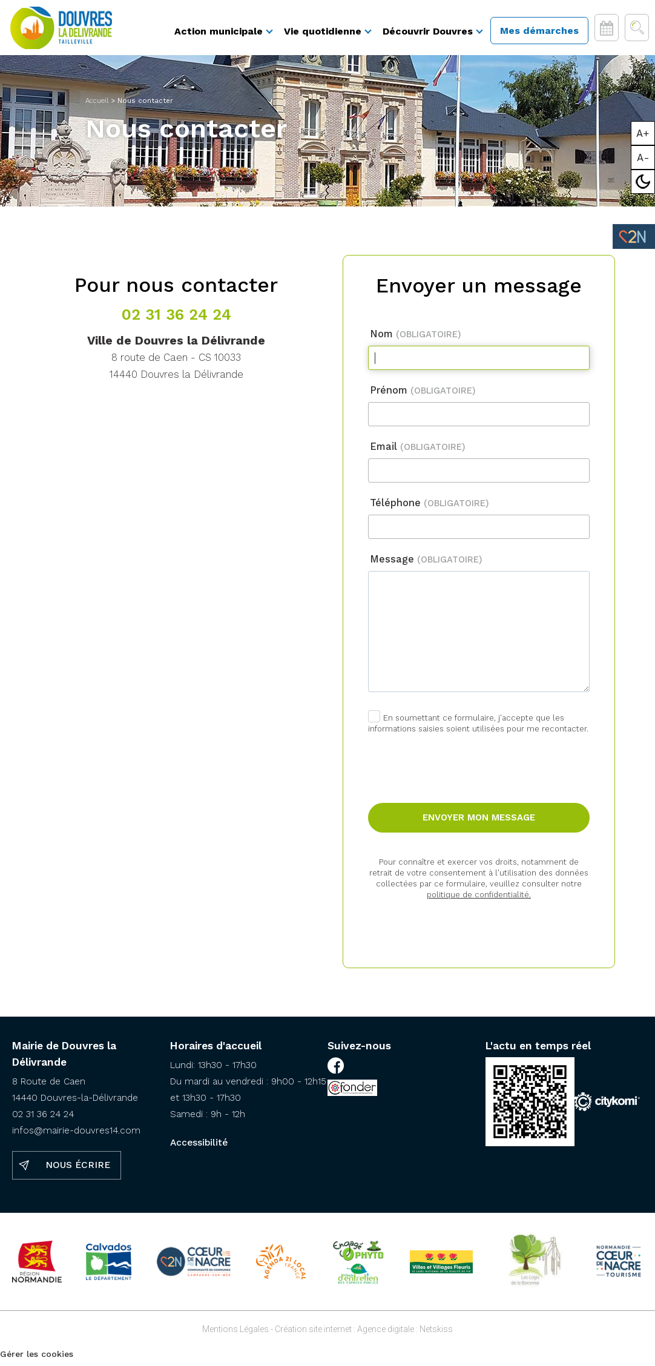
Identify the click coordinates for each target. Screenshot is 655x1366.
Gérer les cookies (36, 1359)
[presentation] (479, 763)
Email (418, 452)
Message (426, 564)
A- (643, 157)
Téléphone (429, 508)
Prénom (423, 395)
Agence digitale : (388, 1334)
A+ (643, 133)
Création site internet (313, 1334)
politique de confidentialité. (479, 900)
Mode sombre (643, 182)
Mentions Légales (235, 1334)
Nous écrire (77, 1170)
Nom (415, 339)
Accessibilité (199, 1148)
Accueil (96, 106)
